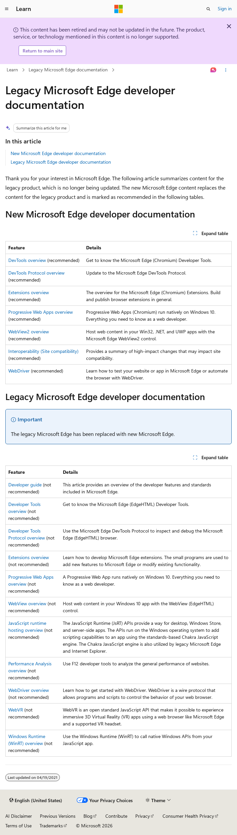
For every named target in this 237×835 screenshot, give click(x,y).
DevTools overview (27, 260)
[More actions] (226, 70)
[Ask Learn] (213, 70)
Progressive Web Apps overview (40, 312)
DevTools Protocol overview (36, 273)
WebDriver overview (28, 690)
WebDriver (19, 371)
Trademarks (51, 825)
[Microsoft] (118, 9)
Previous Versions (57, 816)
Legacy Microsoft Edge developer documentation (61, 162)
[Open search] (208, 9)
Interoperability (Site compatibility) (43, 351)
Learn (12, 69)
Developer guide (25, 484)
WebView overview (27, 603)
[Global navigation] (6, 9)
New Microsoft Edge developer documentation (58, 153)
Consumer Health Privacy (188, 816)
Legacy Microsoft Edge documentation (68, 69)
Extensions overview (28, 292)
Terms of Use (18, 825)
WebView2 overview (28, 331)
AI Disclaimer (18, 816)
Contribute (116, 816)
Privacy (142, 816)
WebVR (15, 710)
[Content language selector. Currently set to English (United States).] (35, 800)
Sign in (225, 8)
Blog (87, 816)
